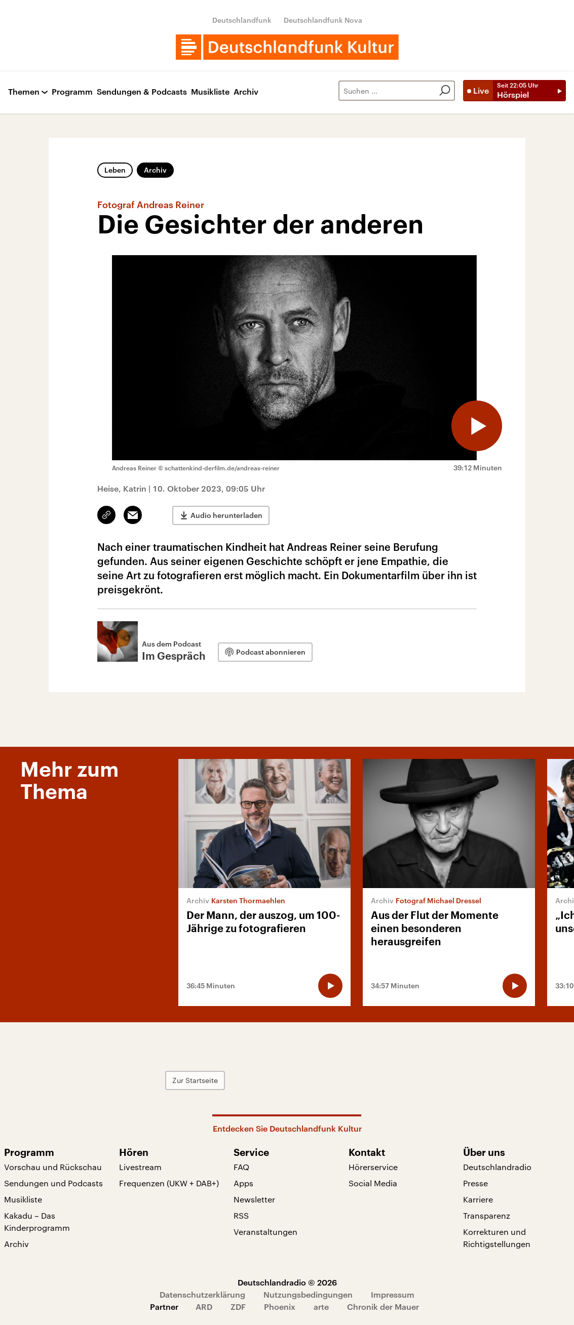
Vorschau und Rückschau (53, 1167)
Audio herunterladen (226, 515)
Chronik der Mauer (383, 1306)
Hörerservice (373, 1167)
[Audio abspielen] (476, 425)
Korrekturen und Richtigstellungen (496, 1238)
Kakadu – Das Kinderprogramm (37, 1221)
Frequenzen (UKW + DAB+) (169, 1183)
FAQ (241, 1167)
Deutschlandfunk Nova (323, 20)
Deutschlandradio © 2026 (287, 1282)
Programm (72, 92)
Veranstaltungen (265, 1231)
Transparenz (486, 1215)
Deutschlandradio (497, 1167)
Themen (24, 92)
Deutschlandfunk (242, 20)
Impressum (392, 1294)
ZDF (238, 1306)
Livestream (140, 1167)
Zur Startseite (195, 1080)
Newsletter (254, 1199)
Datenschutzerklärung (202, 1294)
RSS (241, 1215)
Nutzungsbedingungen (308, 1294)
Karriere (478, 1199)
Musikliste (210, 92)
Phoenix (279, 1306)
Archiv (246, 92)
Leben (115, 170)
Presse (475, 1183)
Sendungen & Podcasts (142, 92)
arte (321, 1306)
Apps (243, 1183)
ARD (204, 1306)
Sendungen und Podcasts (53, 1183)
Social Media (373, 1183)
